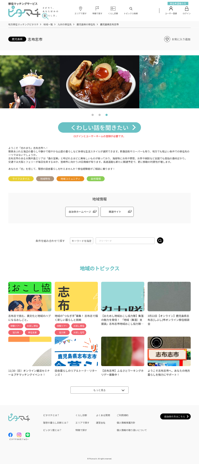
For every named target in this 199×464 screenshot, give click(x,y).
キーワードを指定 (82, 241)
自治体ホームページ (80, 211)
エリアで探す (82, 422)
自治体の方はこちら (174, 416)
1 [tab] (93, 115)
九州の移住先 (65, 24)
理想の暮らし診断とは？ (56, 422)
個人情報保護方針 (126, 422)
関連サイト (115, 211)
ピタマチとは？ (51, 415)
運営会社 (100, 422)
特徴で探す (81, 430)
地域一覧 (48, 24)
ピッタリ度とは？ (52, 430)
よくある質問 (103, 415)
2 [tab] (99, 115)
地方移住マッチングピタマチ (23, 24)
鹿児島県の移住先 (86, 24)
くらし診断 (81, 415)
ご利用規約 (122, 415)
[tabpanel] (99, 81)
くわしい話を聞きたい (99, 127)
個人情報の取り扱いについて (132, 430)
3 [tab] (106, 115)
